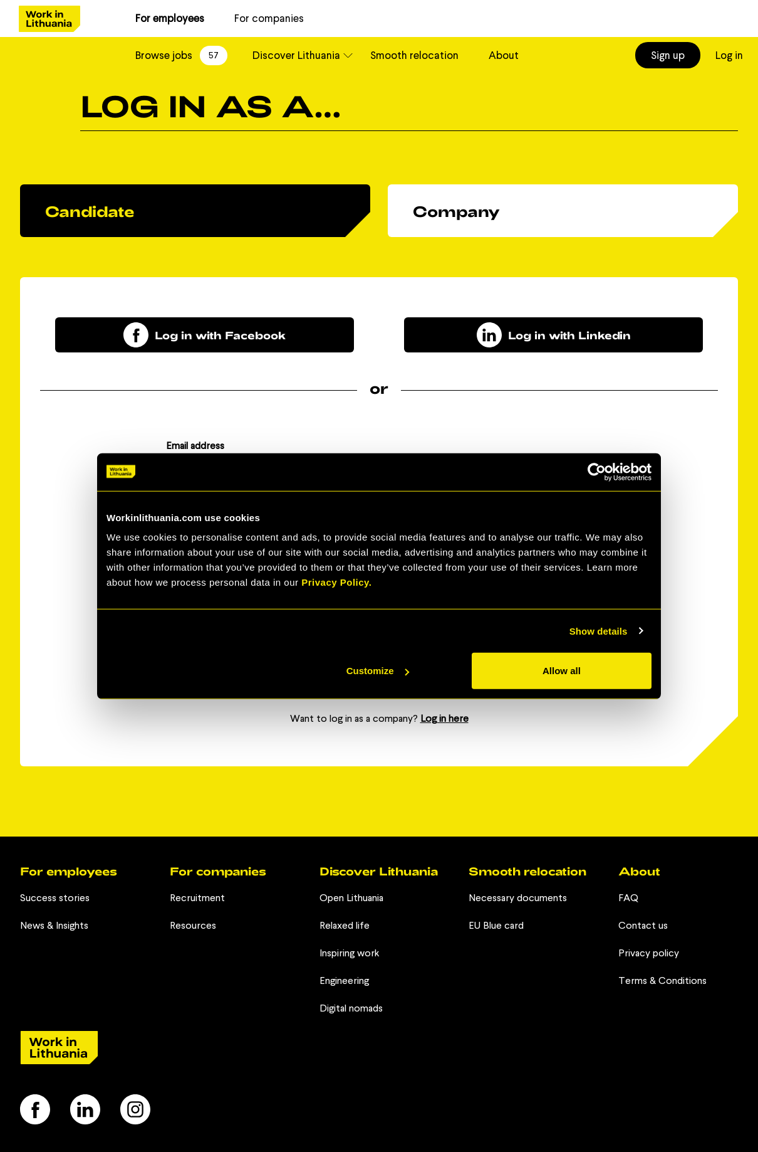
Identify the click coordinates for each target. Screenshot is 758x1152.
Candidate (89, 211)
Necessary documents (518, 897)
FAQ (628, 897)
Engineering (344, 980)
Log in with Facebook (204, 334)
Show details (598, 630)
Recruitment (197, 897)
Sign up (668, 55)
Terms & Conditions (662, 980)
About (504, 55)
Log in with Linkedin (554, 334)
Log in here (444, 718)
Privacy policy (648, 952)
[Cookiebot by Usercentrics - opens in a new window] (597, 471)
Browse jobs (181, 55)
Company (456, 211)
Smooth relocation (414, 55)
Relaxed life (344, 925)
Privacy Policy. (336, 582)
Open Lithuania (351, 897)
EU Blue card (496, 925)
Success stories (55, 897)
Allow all (562, 670)
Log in (729, 55)
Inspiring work (349, 952)
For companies (269, 18)
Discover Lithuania (296, 55)
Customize (377, 670)
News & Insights (54, 925)
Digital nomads (351, 1008)
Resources (193, 925)
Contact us (643, 925)
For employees (169, 18)
